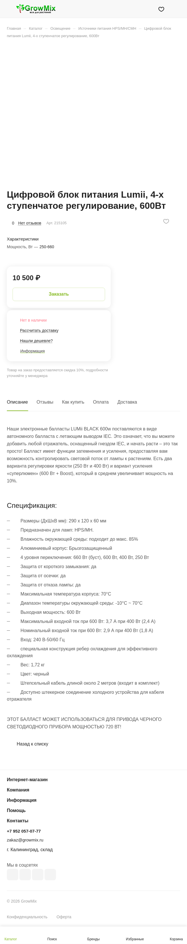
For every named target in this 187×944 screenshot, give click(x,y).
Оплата (101, 402)
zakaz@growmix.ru (25, 839)
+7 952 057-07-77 (24, 831)
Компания (18, 789)
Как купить (73, 402)
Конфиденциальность (27, 917)
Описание (17, 402)
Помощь (16, 810)
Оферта (64, 917)
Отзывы (45, 402)
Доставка (127, 402)
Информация (22, 800)
